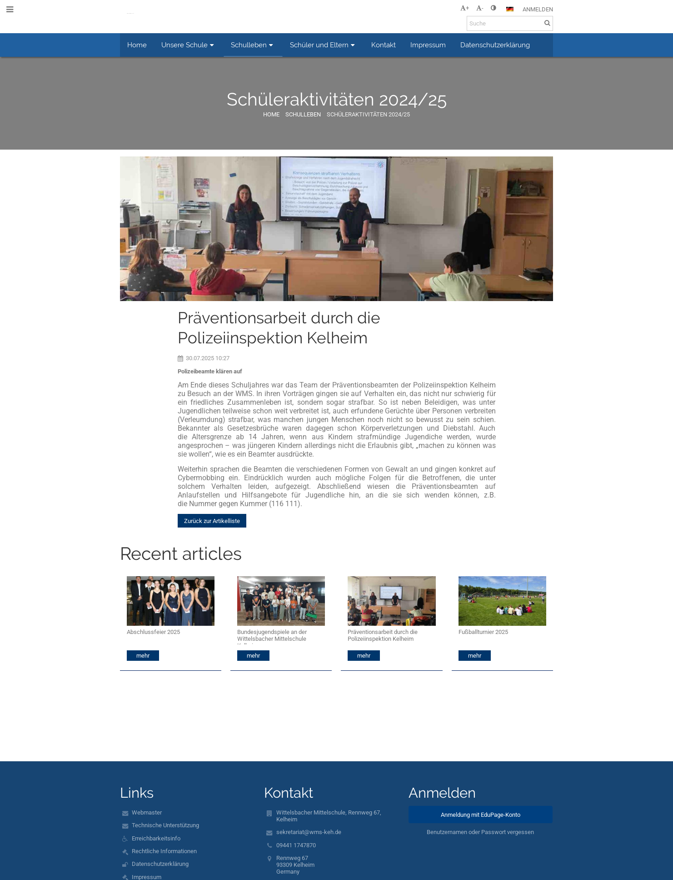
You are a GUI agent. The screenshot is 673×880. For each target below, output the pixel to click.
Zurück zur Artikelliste (212, 521)
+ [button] (464, 8)
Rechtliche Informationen (164, 851)
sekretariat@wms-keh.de (308, 832)
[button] (510, 9)
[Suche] (510, 23)
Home (271, 114)
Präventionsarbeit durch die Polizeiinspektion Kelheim (383, 635)
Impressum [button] (428, 45)
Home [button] (137, 45)
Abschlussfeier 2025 (153, 632)
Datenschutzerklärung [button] (495, 45)
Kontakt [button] (383, 45)
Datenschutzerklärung (160, 863)
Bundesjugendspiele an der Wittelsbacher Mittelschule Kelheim (272, 636)
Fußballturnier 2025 (483, 632)
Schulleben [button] (253, 45)
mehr (143, 655)
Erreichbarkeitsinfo (156, 838)
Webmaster (147, 812)
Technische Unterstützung (165, 825)
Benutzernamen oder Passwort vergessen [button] (480, 832)
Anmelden (538, 9)
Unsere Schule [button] (188, 45)
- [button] (480, 8)
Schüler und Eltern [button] (323, 45)
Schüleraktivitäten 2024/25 (368, 114)
